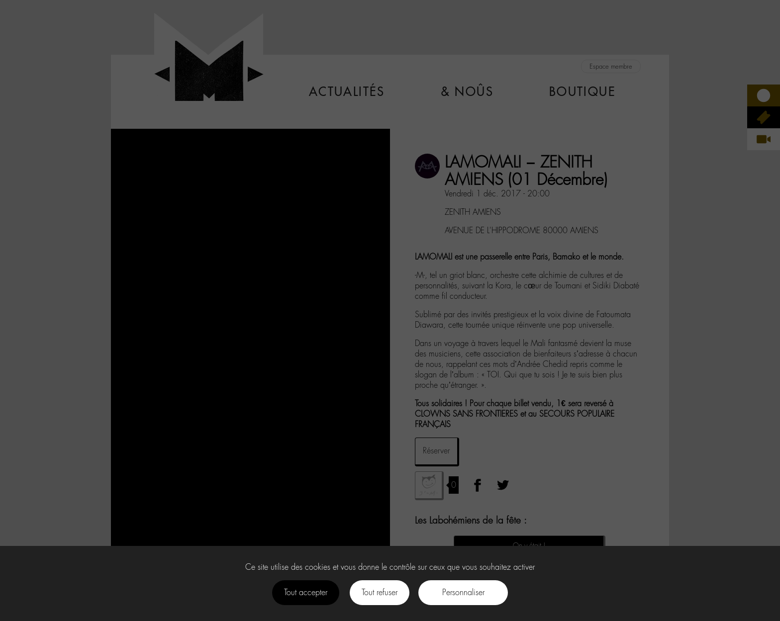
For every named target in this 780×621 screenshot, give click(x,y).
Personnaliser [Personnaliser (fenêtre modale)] (463, 592)
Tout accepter (305, 592)
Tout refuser (379, 592)
